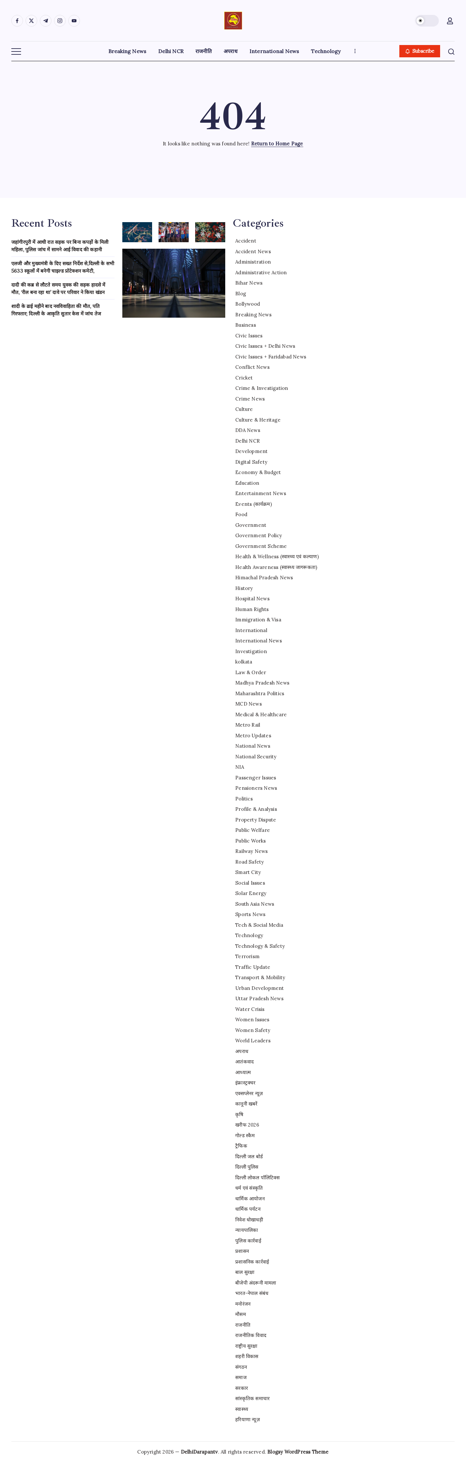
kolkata (243, 662)
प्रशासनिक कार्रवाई (252, 1262)
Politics (244, 799)
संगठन (241, 1367)
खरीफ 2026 (247, 1125)
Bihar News (248, 283)
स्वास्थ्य (241, 1409)
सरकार (241, 1388)
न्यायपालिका (246, 1230)
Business (245, 325)
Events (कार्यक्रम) (253, 504)
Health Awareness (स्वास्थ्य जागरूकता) (276, 567)
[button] (427, 21)
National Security (255, 757)
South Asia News (254, 904)
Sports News (250, 914)
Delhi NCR (247, 441)
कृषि (239, 1114)
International (251, 630)
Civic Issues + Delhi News (265, 346)
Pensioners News (256, 788)
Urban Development (259, 988)
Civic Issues (248, 336)
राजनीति (242, 1325)
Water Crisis (249, 1009)
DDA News (247, 430)
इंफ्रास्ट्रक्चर (245, 1083)
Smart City (248, 872)
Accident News (253, 251)
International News (258, 641)
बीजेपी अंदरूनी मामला (255, 1283)
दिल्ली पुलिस (246, 1167)
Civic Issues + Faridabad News (270, 357)
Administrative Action (261, 272)
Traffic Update (252, 967)
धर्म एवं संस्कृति (249, 1188)
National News (252, 746)
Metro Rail (247, 725)
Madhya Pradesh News (262, 683)
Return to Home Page (277, 144)
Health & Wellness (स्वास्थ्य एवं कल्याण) (277, 556)
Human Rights (252, 609)
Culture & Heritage (258, 420)
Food (241, 514)
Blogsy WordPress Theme (297, 1452)
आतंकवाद (244, 1062)
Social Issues (250, 883)
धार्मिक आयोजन (250, 1199)
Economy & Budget (258, 472)
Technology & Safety (260, 946)
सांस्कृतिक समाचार (252, 1398)
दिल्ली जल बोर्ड (249, 1156)
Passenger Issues (255, 778)
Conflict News (252, 367)
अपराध (241, 1051)
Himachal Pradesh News (264, 577)
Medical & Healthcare (261, 714)
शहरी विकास (246, 1356)
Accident (245, 241)
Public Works (250, 841)
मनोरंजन (242, 1304)
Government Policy (258, 535)
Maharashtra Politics (259, 693)
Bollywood (247, 304)
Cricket (244, 378)
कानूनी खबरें (246, 1104)
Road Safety (249, 862)
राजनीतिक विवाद (250, 1335)
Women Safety (252, 1030)
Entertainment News (260, 493)
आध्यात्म (243, 1072)
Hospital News (252, 598)
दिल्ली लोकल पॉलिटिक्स (257, 1177)
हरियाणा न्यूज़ (247, 1419)
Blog (240, 293)
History (244, 588)
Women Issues (252, 1019)
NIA (239, 767)
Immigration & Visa (258, 620)
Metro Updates (253, 735)
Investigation (251, 651)
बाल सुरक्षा (244, 1272)
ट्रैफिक (241, 1146)
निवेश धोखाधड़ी (249, 1220)
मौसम (240, 1314)
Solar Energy (250, 893)
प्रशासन (242, 1251)
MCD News (248, 704)
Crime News (250, 399)
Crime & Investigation (261, 388)
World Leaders (253, 1040)
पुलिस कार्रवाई (248, 1241)
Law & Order (250, 672)
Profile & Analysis (256, 809)
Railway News (251, 851)
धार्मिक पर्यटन (248, 1209)
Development (251, 451)
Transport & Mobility (260, 977)
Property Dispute (255, 820)
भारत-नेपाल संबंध (251, 1293)
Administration (253, 262)
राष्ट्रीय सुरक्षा (246, 1346)
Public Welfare (252, 830)
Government (250, 525)
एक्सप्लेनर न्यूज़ (249, 1093)
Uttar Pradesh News (259, 998)
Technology (249, 935)
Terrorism (247, 956)
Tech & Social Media (259, 925)
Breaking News (253, 315)
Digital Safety (251, 462)
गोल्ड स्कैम (245, 1135)
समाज (241, 1377)
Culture (244, 409)
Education (247, 483)
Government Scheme (261, 546)
